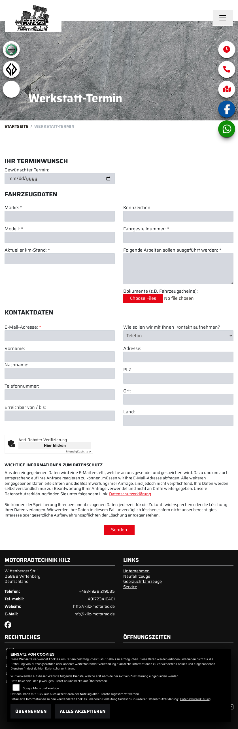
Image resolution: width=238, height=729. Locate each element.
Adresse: (132, 370)
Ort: (127, 413)
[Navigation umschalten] (222, 18)
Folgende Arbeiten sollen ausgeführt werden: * (172, 250)
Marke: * (13, 208)
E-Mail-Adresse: (23, 349)
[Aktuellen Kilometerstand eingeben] (60, 258)
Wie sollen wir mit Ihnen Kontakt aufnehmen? (171, 349)
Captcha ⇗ (78, 451)
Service (130, 587)
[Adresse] (178, 378)
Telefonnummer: (22, 408)
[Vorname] (60, 378)
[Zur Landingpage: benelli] (11, 49)
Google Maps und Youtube (41, 688)
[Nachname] (60, 395)
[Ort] (178, 421)
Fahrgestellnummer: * (146, 229)
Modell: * (14, 229)
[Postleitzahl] (178, 400)
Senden (119, 529)
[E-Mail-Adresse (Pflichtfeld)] (60, 357)
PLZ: (128, 392)
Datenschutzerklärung (130, 494)
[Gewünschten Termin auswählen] (60, 178)
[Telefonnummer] (60, 416)
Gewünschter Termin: (27, 170)
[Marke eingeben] (60, 216)
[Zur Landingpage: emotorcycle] (11, 89)
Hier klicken (55, 445)
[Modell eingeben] (60, 237)
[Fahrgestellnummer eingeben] (178, 237)
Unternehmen (136, 571)
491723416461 (101, 599)
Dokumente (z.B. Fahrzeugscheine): (160, 291)
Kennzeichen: (137, 208)
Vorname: (15, 370)
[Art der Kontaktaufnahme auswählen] (178, 357)
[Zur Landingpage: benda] (11, 69)
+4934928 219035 (97, 591)
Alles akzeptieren (82, 711)
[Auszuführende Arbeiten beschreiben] (178, 268)
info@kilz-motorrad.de (94, 614)
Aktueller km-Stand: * (27, 250)
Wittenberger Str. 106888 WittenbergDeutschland (22, 576)
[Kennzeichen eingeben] (178, 216)
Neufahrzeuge (136, 576)
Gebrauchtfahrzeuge (142, 581)
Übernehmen (30, 711)
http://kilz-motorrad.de (94, 606)
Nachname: (16, 387)
